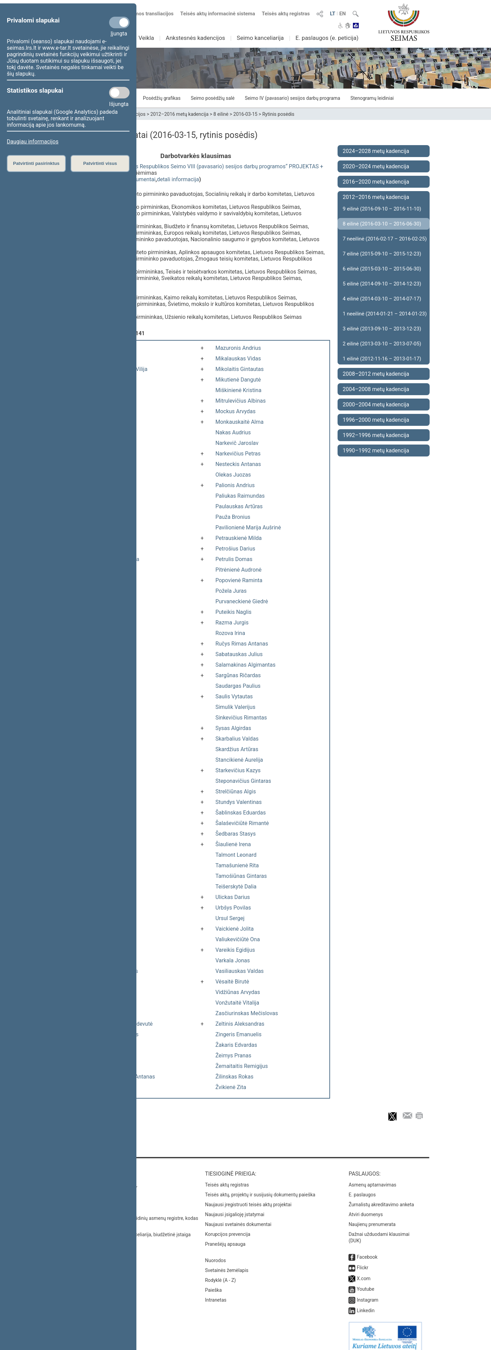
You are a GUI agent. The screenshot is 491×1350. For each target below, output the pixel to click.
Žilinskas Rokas (234, 1076)
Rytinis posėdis (278, 114)
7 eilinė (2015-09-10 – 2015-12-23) (382, 254)
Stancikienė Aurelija (239, 760)
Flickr (362, 1260)
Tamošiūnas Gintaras (241, 876)
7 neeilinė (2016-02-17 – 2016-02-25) (385, 239)
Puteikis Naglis (233, 612)
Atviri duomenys (365, 1207)
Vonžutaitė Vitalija (237, 1002)
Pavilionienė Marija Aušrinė (248, 527)
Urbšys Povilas (233, 907)
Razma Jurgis (232, 622)
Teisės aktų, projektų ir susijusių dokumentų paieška (260, 1188)
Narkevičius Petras (238, 453)
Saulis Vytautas (234, 696)
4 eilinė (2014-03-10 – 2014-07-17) (382, 299)
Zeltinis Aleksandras (240, 1024)
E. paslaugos (362, 1188)
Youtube (365, 1282)
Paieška (213, 1283)
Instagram (367, 1293)
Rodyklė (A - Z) (220, 1273)
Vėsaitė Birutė (232, 981)
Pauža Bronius (232, 517)
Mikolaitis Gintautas (239, 369)
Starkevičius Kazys (238, 770)
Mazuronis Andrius (238, 348)
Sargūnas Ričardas (238, 675)
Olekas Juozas (233, 474)
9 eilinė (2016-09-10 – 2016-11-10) (382, 209)
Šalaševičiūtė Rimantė (242, 823)
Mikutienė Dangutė (238, 379)
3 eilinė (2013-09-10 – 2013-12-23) (382, 329)
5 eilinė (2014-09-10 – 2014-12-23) (382, 284)
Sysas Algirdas (233, 728)
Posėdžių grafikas (161, 98)
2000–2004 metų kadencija (376, 404)
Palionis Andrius (235, 485)
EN (342, 14)
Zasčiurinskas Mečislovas (246, 1013)
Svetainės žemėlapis (226, 1263)
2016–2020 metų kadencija (376, 182)
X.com (363, 1271)
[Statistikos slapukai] (119, 92)
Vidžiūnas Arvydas (237, 992)
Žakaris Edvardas (236, 1045)
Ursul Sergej (229, 918)
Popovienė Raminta (239, 580)
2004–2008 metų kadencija (376, 389)
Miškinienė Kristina (238, 390)
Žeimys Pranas (233, 1055)
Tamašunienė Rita (237, 865)
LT (333, 14)
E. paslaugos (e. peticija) (326, 37)
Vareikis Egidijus (235, 950)
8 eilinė (220, 114)
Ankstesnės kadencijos (195, 37)
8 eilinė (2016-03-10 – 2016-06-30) (382, 224)
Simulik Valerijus (235, 707)
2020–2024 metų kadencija (376, 166)
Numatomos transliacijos (141, 14)
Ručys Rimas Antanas (241, 643)
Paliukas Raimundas (240, 496)
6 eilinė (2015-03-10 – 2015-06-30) (382, 269)
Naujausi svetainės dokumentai (238, 1217)
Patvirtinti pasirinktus (36, 163)
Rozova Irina (230, 633)
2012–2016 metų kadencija (179, 114)
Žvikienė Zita (230, 1087)
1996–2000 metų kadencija (376, 420)
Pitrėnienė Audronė (238, 570)
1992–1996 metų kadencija (376, 435)
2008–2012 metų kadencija (376, 374)
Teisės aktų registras (286, 14)
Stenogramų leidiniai (372, 98)
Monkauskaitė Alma (239, 422)
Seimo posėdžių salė (212, 98)
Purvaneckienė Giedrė (241, 601)
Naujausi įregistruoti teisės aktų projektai (248, 1197)
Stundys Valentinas (238, 802)
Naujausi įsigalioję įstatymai (234, 1207)
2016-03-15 (245, 114)
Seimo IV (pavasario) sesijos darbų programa (292, 98)
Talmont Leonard (236, 855)
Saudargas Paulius (238, 686)
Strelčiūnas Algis (235, 791)
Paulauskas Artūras (239, 506)
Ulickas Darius (232, 897)
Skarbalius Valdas (237, 738)
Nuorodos (215, 1253)
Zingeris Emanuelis (238, 1034)
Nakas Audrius (233, 432)
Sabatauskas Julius (239, 654)
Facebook (367, 1250)
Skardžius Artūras (236, 749)
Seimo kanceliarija (260, 37)
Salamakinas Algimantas (245, 665)
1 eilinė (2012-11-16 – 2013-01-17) (382, 359)
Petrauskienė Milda (238, 538)
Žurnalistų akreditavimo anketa (381, 1197)
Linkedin (365, 1303)
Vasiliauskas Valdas (239, 971)
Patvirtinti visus (100, 163)
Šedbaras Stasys (235, 834)
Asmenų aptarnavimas (372, 1178)
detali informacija (178, 179)
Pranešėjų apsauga (225, 1237)
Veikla (146, 37)
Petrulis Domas (234, 559)
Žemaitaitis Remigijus (241, 1066)
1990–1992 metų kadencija (376, 450)
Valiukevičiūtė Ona (237, 939)
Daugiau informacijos (32, 141)
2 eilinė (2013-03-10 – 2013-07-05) (382, 344)
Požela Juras (231, 591)
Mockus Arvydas (235, 411)
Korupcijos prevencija (227, 1227)
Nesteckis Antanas (238, 464)
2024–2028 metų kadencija (376, 151)
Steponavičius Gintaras (243, 781)
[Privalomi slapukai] (119, 22)
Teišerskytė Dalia (236, 886)
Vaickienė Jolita (234, 929)
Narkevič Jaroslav (236, 443)
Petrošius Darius (235, 548)
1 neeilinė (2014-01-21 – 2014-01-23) (385, 314)
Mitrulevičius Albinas (240, 401)
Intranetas (215, 1293)
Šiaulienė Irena (233, 844)
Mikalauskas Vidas (238, 358)
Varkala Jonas (232, 960)
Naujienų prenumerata (372, 1217)
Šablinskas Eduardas (240, 812)
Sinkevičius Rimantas (241, 717)
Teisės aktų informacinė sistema (217, 14)
